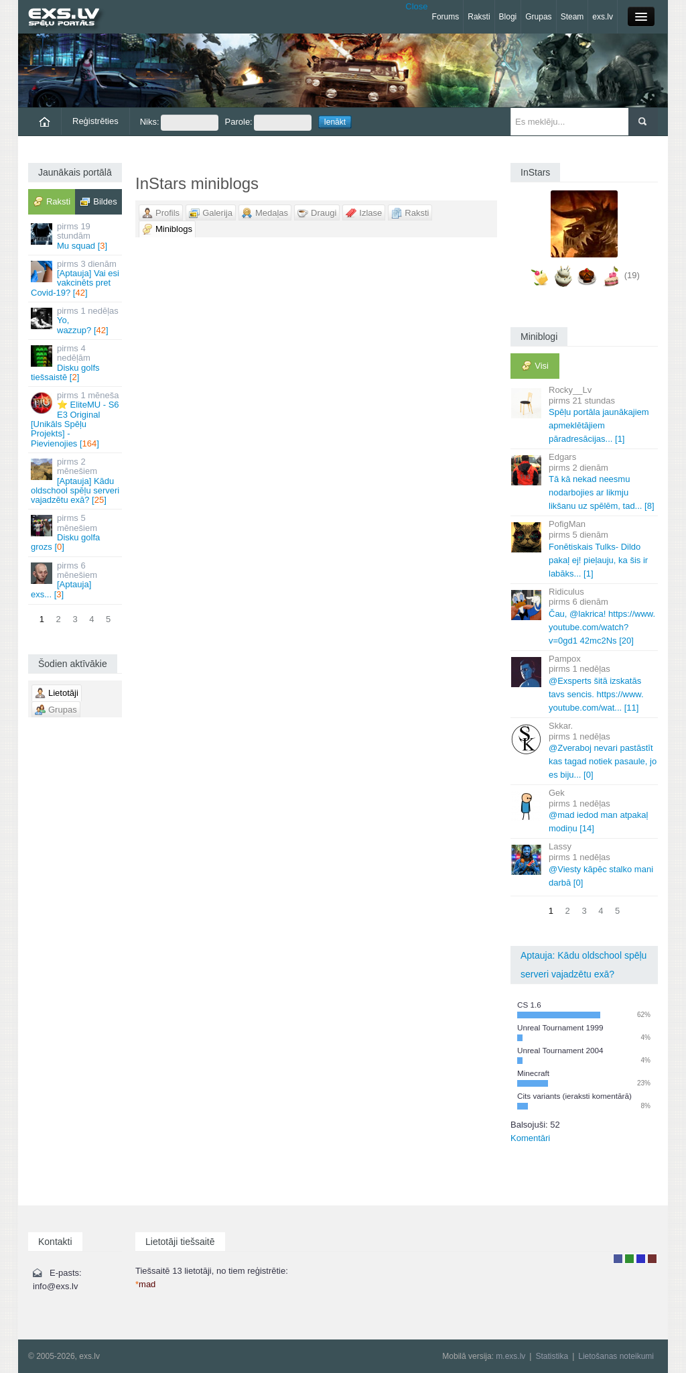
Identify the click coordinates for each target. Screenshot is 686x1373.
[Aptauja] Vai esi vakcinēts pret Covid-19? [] (76, 278)
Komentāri (530, 1138)
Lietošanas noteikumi (616, 1356)
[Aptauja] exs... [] (76, 579)
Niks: (179, 123)
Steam (572, 16)
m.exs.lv (510, 1356)
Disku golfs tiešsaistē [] (76, 362)
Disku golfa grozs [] (76, 532)
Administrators (652, 1259)
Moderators (641, 1259)
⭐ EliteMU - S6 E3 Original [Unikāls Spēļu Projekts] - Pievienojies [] (76, 419)
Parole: (268, 123)
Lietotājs (618, 1259)
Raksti (479, 16)
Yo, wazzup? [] (76, 320)
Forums (446, 16)
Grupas (538, 16)
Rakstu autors (629, 1259)
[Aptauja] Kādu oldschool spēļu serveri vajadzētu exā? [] (76, 481)
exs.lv (602, 16)
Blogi (508, 16)
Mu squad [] (76, 236)
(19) (632, 275)
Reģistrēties (95, 121)
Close (416, 6)
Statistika (551, 1356)
